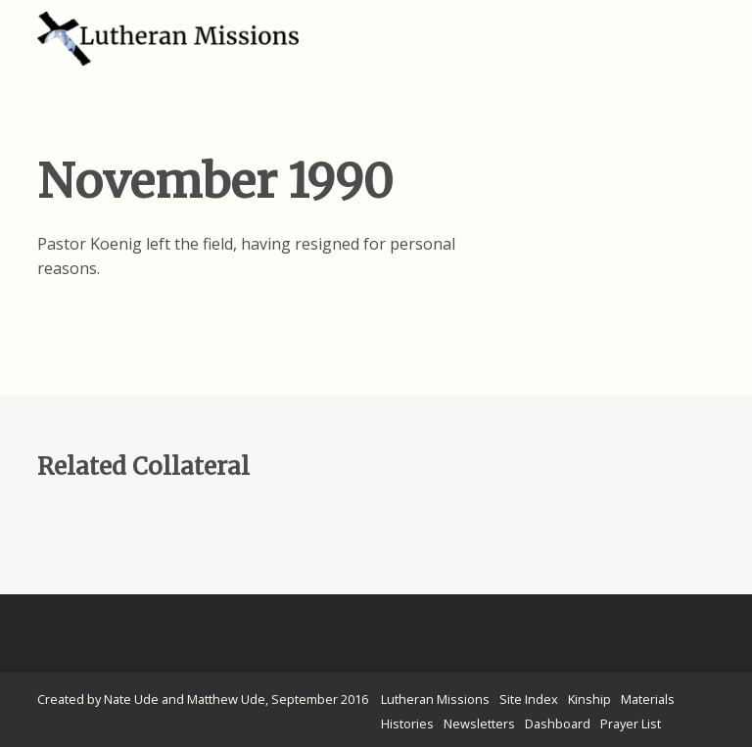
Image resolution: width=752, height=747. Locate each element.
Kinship (589, 699)
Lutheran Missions (435, 699)
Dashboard (557, 723)
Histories (407, 723)
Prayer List (630, 723)
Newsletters (479, 723)
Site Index (528, 699)
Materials (648, 699)
